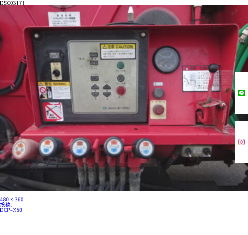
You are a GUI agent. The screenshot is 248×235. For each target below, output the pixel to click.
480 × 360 (11, 199)
